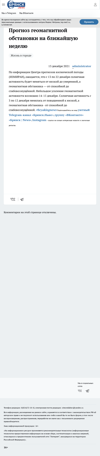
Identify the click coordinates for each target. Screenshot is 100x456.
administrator (81, 66)
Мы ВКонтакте (26, 13)
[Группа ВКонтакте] (80, 391)
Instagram (39, 120)
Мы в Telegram (9, 13)
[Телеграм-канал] (88, 391)
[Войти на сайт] (95, 4)
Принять (89, 21)
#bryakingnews (46, 110)
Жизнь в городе (21, 55)
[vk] (13, 199)
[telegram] (23, 199)
